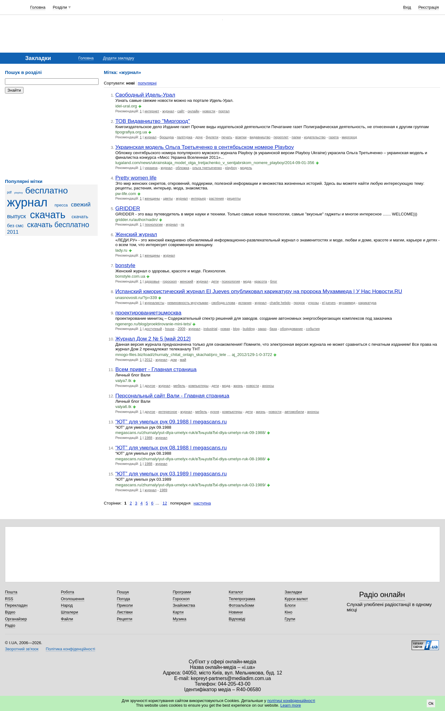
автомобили (294, 412)
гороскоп (170, 281)
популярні (147, 83)
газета (334, 137)
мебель (179, 386)
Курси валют (296, 598)
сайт (180, 111)
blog (236, 329)
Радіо (10, 625)
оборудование (291, 329)
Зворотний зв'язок (21, 649)
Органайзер (16, 619)
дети (215, 281)
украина (151, 168)
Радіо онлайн (382, 594)
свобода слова (223, 303)
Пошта (11, 592)
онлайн (193, 111)
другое (150, 386)
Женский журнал (136, 234)
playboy (18, 192)
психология (231, 281)
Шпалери (69, 612)
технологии (154, 224)
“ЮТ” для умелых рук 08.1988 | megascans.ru (171, 447)
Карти (178, 612)
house (170, 329)
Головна (37, 7)
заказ (262, 329)
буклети (212, 137)
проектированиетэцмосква (148, 313)
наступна (202, 503)
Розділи (60, 7)
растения (216, 198)
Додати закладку (118, 58)
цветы (168, 198)
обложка (182, 168)
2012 (148, 360)
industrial (210, 329)
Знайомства (184, 605)
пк (182, 224)
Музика (179, 619)
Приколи (125, 605)
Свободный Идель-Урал (145, 95)
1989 (163, 490)
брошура (166, 137)
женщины (152, 198)
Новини (236, 612)
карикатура (367, 303)
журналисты (154, 303)
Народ (67, 605)
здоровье (152, 281)
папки (296, 137)
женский (186, 281)
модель (246, 168)
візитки (240, 137)
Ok (431, 703)
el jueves (329, 303)
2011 (13, 232)
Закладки (293, 592)
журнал (27, 202)
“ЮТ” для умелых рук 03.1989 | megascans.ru (171, 473)
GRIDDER (127, 208)
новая (225, 329)
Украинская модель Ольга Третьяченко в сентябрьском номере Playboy (204, 147)
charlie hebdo (279, 303)
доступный (153, 329)
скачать (48, 214)
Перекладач (16, 605)
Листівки (125, 612)
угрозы (313, 303)
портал (224, 111)
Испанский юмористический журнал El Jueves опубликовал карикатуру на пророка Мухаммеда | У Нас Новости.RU (258, 291)
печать (226, 137)
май (183, 360)
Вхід (407, 7)
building (249, 329)
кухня (214, 412)
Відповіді (237, 619)
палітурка (184, 137)
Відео (10, 612)
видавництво (260, 137)
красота (260, 281)
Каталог (236, 592)
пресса (61, 205)
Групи (290, 619)
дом (173, 360)
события (313, 329)
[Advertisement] (51, 136)
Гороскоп (181, 598)
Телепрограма (242, 598)
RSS (9, 598)
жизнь (238, 386)
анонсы (268, 386)
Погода (123, 598)
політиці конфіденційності (291, 700)
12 (165, 503)
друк (198, 137)
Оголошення (72, 598)
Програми (182, 592)
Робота (67, 592)
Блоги (290, 605)
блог (273, 281)
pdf (9, 192)
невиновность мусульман (188, 303)
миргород (349, 137)
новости (208, 111)
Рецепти (124, 619)
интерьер (198, 198)
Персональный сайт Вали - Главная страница (172, 395)
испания (245, 303)
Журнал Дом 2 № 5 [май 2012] (153, 339)
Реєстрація (428, 7)
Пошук (123, 592)
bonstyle (125, 265)
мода (247, 281)
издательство (315, 137)
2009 (181, 329)
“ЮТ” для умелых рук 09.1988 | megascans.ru (171, 421)
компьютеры (199, 386)
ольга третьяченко (207, 168)
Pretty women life (135, 178)
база (273, 329)
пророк (299, 303)
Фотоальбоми (241, 605)
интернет (152, 111)
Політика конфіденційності (70, 649)
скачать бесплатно (58, 225)
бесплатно (46, 190)
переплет (281, 137)
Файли (67, 619)
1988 (148, 438)
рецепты (233, 198)
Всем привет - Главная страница (156, 369)
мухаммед (347, 303)
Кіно (288, 612)
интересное (168, 412)
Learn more (290, 705)
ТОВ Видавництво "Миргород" (152, 121)
